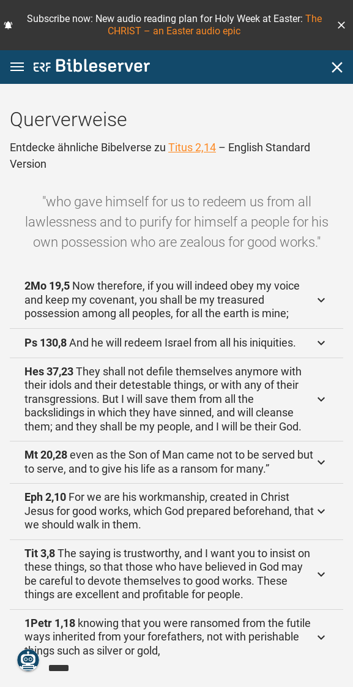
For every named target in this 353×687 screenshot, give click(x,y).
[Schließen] (337, 67)
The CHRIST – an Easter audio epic (215, 25)
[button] (341, 25)
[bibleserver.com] (92, 67)
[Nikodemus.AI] (28, 660)
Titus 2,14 (192, 147)
